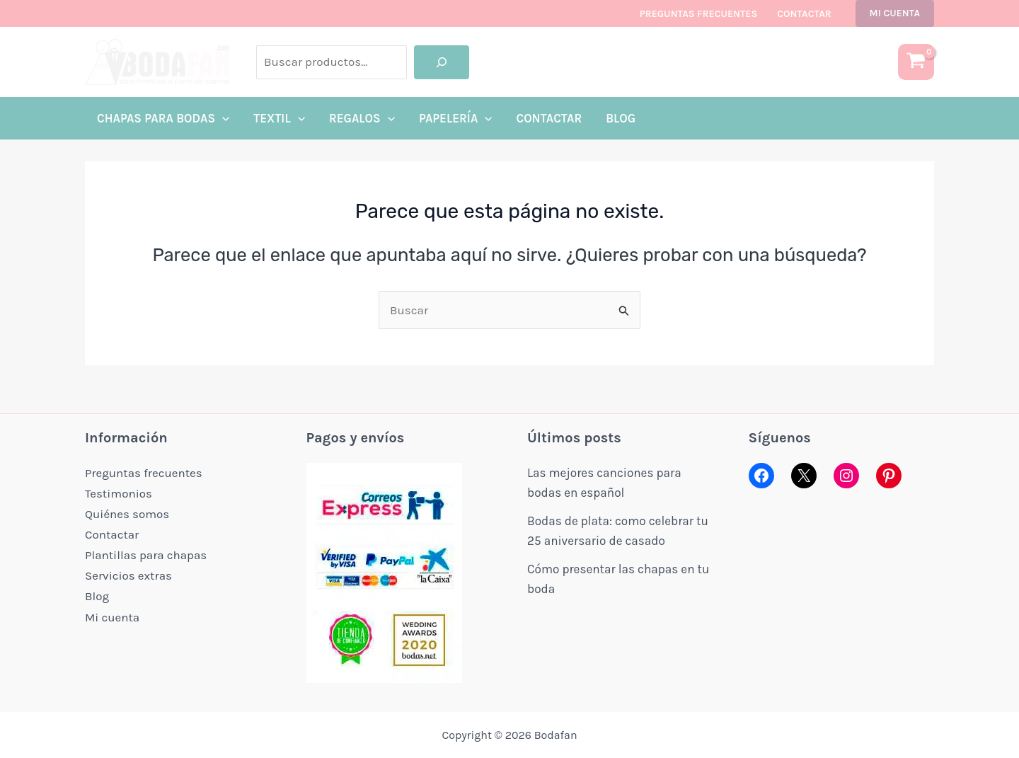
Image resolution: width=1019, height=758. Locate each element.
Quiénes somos (127, 512)
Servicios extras (128, 572)
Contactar (804, 14)
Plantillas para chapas (146, 552)
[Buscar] (441, 62)
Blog (97, 592)
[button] (895, 13)
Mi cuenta (112, 612)
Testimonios (118, 493)
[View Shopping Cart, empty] (916, 62)
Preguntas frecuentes (699, 14)
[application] (222, 118)
